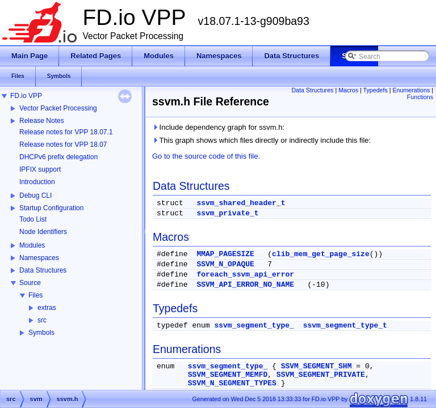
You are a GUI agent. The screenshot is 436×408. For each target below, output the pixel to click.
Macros (348, 90)
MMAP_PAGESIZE (225, 254)
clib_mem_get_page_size (321, 254)
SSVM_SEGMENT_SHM (316, 366)
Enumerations (411, 90)
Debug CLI (35, 195)
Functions (420, 97)
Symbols (41, 333)
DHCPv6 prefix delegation (58, 157)
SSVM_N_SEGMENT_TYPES (232, 383)
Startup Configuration (51, 208)
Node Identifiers (43, 232)
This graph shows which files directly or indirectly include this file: (261, 140)
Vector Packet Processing (58, 108)
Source (30, 283)
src (42, 320)
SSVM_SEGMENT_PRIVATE (320, 375)
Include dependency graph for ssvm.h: (218, 127)
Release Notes (41, 121)
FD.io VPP (26, 96)
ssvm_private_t (227, 213)
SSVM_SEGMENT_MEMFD (227, 375)
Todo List (33, 219)
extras (46, 308)
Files (35, 295)
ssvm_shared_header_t (240, 203)
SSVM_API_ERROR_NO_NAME (245, 284)
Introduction (37, 182)
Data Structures (42, 270)
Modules (32, 245)
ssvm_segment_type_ (254, 325)
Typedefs (375, 90)
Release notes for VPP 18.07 (63, 144)
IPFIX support (40, 169)
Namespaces (39, 258)
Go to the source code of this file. (206, 156)
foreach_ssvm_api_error (245, 274)
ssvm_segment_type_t (345, 325)
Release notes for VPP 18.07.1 (66, 132)
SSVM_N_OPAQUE (225, 264)
